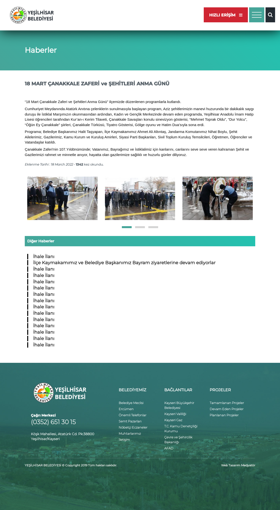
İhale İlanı (43, 256)
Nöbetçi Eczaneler (133, 427)
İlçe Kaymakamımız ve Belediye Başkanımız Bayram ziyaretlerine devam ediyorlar (124, 262)
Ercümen (126, 409)
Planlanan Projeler (224, 415)
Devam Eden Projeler (226, 409)
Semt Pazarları (130, 421)
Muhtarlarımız (130, 433)
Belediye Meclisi (131, 403)
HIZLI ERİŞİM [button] (225, 15)
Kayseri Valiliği (175, 414)
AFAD (168, 448)
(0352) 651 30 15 (53, 422)
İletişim (124, 440)
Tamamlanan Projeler (227, 403)
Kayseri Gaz (173, 420)
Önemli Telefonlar (132, 415)
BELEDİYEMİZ (132, 390)
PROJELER (220, 390)
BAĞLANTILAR (178, 390)
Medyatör (248, 465)
